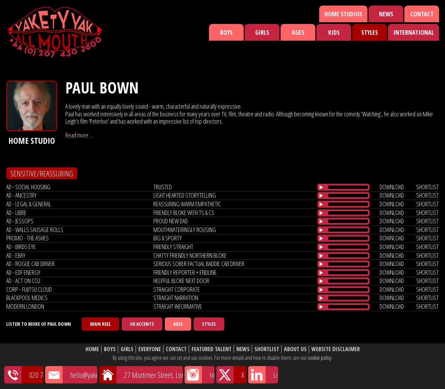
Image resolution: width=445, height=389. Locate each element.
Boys (226, 32)
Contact (422, 14)
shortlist (427, 187)
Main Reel (100, 324)
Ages (298, 32)
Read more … (79, 135)
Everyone (149, 349)
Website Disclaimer (336, 349)
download (392, 187)
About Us (295, 349)
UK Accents (142, 324)
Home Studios (343, 14)
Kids (334, 32)
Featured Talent (212, 349)
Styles (369, 32)
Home (92, 349)
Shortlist (266, 349)
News (386, 14)
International (413, 32)
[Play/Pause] (321, 187)
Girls (262, 32)
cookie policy (319, 358)
